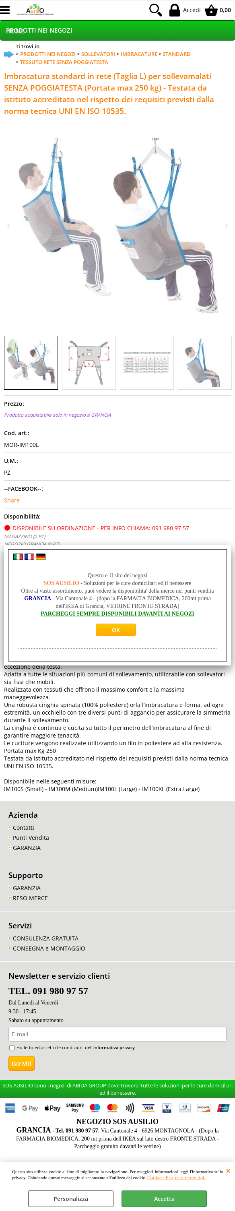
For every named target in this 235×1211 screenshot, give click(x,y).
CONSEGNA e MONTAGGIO (49, 948)
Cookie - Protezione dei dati (176, 1177)
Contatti (23, 827)
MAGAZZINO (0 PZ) (24, 536)
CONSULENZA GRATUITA (45, 938)
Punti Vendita (31, 837)
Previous (9, 225)
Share (12, 500)
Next (226, 225)
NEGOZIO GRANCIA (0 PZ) (32, 544)
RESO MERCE (30, 898)
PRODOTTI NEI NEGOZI (39, 30)
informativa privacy (114, 1047)
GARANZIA (27, 847)
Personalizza (71, 1199)
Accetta (164, 1199)
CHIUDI (228, 1170)
